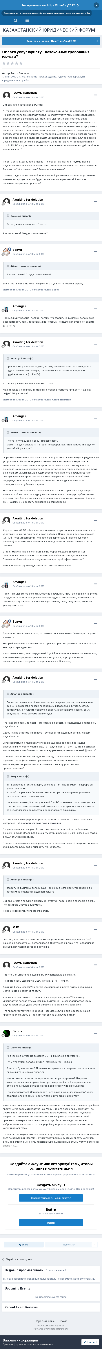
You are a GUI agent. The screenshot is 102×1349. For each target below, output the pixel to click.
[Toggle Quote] (8, 215)
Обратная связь (45, 1321)
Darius (17, 1031)
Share (23, 1244)
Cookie (63, 1321)
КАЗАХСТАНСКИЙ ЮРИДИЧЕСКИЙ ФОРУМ (49, 30)
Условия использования (38, 1344)
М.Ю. (16, 927)
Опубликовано (28, 97)
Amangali (19, 306)
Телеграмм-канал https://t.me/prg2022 (48, 5)
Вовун (17, 250)
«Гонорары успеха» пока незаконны (39, 822)
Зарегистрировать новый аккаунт (51, 1197)
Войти (51, 1222)
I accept (90, 1342)
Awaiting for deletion (27, 199)
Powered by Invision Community (51, 1329)
